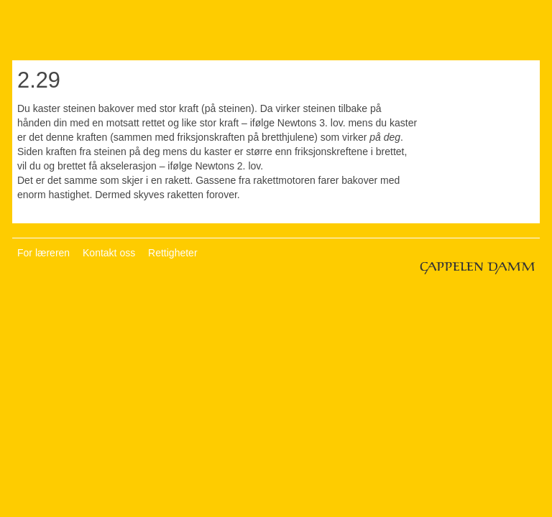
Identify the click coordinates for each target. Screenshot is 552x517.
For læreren (43, 252)
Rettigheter (172, 252)
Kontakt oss (109, 252)
